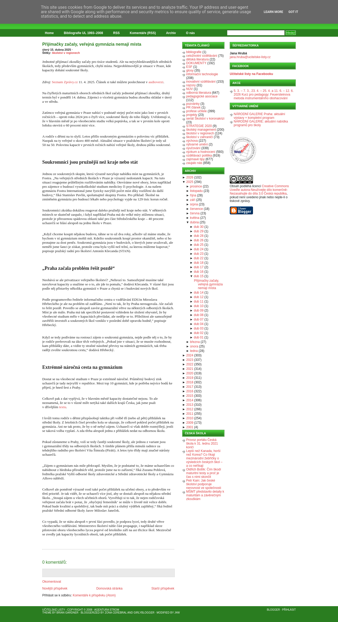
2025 (189, 182)
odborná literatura (198, 93)
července (196, 209)
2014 (189, 400)
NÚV (189, 89)
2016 (189, 391)
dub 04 (199, 324)
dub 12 (199, 297)
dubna (194, 222)
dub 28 (199, 236)
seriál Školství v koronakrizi (205, 118)
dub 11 (199, 301)
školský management (201, 129)
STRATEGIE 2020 (199, 126)
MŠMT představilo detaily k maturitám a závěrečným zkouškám (205, 495)
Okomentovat (51, 581)
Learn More (273, 12)
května (194, 218)
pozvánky (193, 104)
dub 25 (199, 245)
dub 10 (199, 306)
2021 (189, 369)
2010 (189, 418)
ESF (189, 67)
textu (62, 407)
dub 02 (199, 333)
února (194, 346)
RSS (116, 33)
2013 (189, 405)
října (193, 195)
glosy (190, 70)
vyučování (193, 148)
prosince (196, 186)
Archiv (171, 33)
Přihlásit (289, 609)
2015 (189, 396)
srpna (194, 204)
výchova (192, 141)
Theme (46, 612)
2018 (189, 382)
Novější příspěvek (54, 588)
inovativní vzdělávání (200, 81)
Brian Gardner (67, 612)
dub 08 (199, 315)
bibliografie (193, 52)
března (195, 342)
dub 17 (199, 267)
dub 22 (199, 258)
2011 (189, 414)
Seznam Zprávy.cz (65, 82)
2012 (189, 409)
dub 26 (199, 240)
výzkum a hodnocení (200, 152)
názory (191, 85)
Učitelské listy (53, 609)
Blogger (273, 609)
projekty (191, 115)
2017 (189, 387)
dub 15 (199, 276)
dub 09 (199, 310)
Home (49, 33)
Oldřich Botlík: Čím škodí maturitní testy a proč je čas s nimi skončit (203, 473)
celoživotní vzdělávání (201, 56)
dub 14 (199, 292)
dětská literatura (197, 59)
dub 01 (199, 337)
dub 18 (199, 263)
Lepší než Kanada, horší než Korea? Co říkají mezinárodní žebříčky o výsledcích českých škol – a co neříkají (204, 458)
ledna (194, 351)
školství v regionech (66, 52)
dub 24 (199, 249)
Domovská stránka (109, 588)
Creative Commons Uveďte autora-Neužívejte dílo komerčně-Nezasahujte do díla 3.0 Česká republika (259, 189)
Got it (293, 12)
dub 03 (199, 328)
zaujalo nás (194, 163)
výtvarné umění (197, 144)
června (195, 213)
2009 (189, 423)
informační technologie (202, 74)
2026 (189, 177)
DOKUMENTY (196, 63)
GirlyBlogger (144, 612)
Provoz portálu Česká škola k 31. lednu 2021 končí (202, 443)
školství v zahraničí (199, 137)
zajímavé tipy (195, 159)
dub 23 (199, 254)
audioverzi (155, 82)
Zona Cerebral (116, 612)
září (192, 200)
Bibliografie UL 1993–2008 (83, 33)
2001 (189, 427)
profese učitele (196, 111)
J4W (177, 612)
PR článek (193, 107)
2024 (189, 355)
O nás (190, 33)
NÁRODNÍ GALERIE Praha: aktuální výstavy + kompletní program (259, 116)
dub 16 (199, 272)
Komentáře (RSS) (143, 33)
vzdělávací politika (199, 155)
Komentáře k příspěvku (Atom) (94, 595)
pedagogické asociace (202, 96)
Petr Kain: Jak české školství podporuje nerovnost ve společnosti (203, 484)
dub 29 (199, 231)
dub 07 (199, 319)
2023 (189, 360)
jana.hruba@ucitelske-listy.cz (250, 57)
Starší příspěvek (162, 588)
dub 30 (199, 227)
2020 (189, 373)
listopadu (196, 191)
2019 (189, 378)
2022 (189, 364)
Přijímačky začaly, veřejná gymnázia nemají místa (91, 44)
